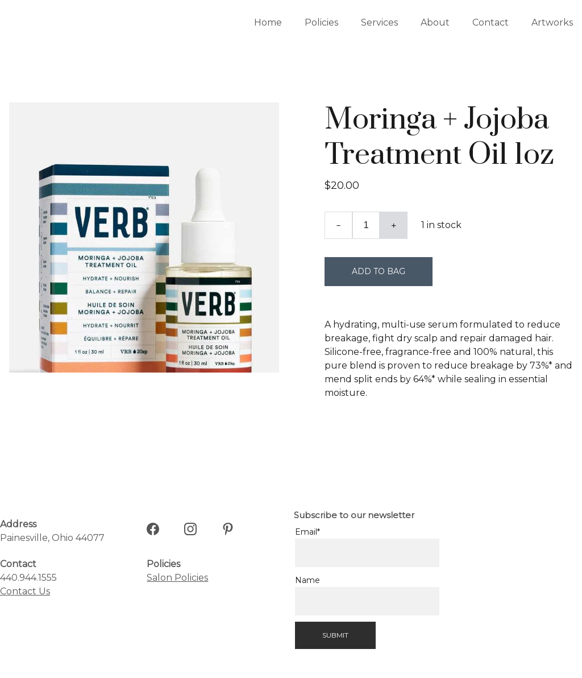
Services (379, 22)
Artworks (552, 22)
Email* (307, 532)
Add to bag (378, 271)
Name (307, 580)
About (435, 22)
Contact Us (25, 591)
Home (268, 22)
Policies (321, 22)
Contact (490, 22)
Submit (335, 635)
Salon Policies (177, 577)
